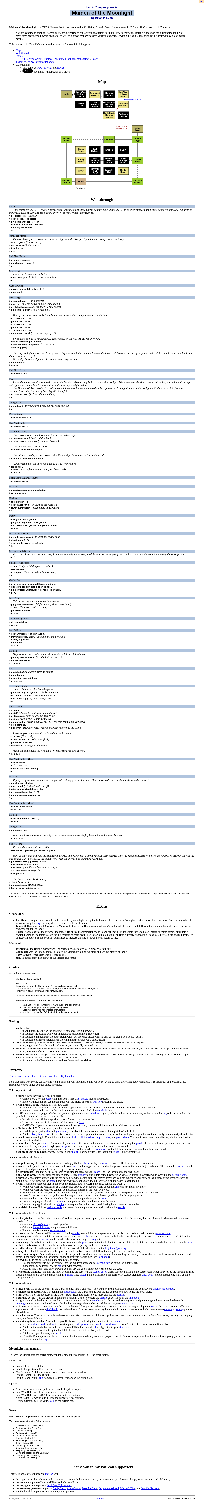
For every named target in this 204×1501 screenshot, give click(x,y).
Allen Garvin (74, 1488)
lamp (73, 1143)
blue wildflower (41, 1227)
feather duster (100, 1271)
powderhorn (122, 1137)
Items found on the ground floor (29, 1213)
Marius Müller (127, 1488)
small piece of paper (163, 1288)
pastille (140, 1143)
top (201, 1)
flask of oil (77, 1137)
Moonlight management (77, 58)
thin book (134, 1297)
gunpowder (61, 1131)
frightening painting (115, 1248)
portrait (60, 1201)
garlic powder (82, 1324)
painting (60, 1204)
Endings (48, 58)
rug (94, 1239)
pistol (117, 1151)
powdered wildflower (106, 1324)
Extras (19, 55)
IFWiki (47, 67)
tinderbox (94, 1113)
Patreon (49, 1473)
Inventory (59, 58)
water (55, 1324)
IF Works (100, 1498)
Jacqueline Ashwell (109, 1488)
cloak (51, 1400)
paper (190, 1242)
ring (38, 923)
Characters (28, 58)
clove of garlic (40, 1224)
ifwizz (60, 67)
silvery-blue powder (40, 1134)
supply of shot (102, 1137)
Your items (15, 1076)
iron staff (106, 1198)
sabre (104, 1163)
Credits (38, 58)
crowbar (43, 1239)
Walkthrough (22, 53)
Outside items (30, 1076)
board (48, 1098)
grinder (82, 1174)
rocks (181, 1166)
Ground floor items (49, 1076)
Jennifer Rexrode (150, 1488)
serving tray (103, 1262)
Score (95, 58)
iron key (97, 1101)
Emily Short (59, 1488)
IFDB (40, 67)
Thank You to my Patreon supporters (35, 61)
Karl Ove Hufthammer (59, 1485)
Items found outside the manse (28, 1157)
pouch (46, 1143)
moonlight (101, 1110)
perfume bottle (180, 1174)
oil (94, 1327)
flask (81, 1122)
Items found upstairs (23, 1283)
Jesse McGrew (89, 1488)
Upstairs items (68, 1076)
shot (48, 1131)
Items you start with (22, 1090)
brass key (83, 1098)
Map (18, 50)
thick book (103, 1257)
